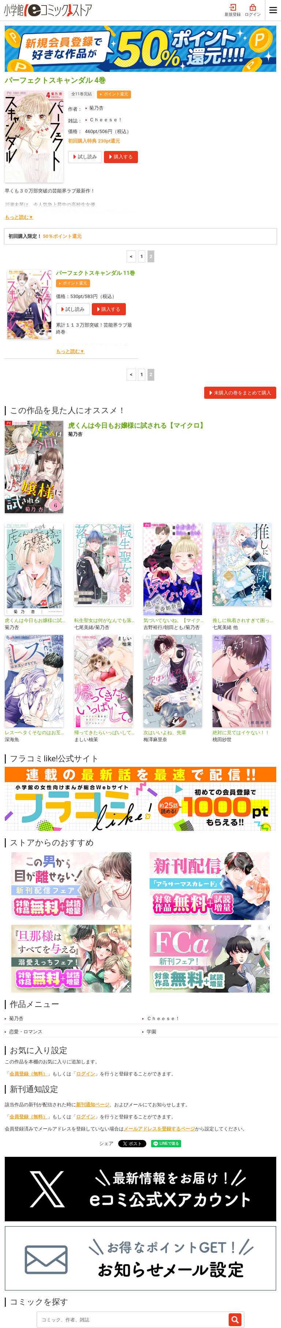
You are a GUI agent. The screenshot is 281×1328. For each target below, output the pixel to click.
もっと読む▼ (19, 156)
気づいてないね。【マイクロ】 (175, 559)
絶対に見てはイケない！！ (241, 671)
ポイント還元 (116, 33)
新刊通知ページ (92, 1043)
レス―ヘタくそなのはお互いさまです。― (36, 671)
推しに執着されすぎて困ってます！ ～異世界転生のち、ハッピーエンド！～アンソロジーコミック (244, 559)
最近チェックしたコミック (183, 1276)
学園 (151, 971)
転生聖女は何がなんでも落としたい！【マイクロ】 (106, 559)
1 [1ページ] (141, 195)
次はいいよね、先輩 (164, 671)
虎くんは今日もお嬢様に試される (36, 559)
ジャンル (109, 1276)
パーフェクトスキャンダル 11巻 (95, 212)
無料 (137, 1276)
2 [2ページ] (151, 195)
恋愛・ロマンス (25, 971)
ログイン (85, 1013)
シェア (106, 1082)
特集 (82, 1276)
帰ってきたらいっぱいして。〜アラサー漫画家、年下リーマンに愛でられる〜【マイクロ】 (106, 671)
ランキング (52, 1276)
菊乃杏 (96, 47)
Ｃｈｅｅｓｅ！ (106, 59)
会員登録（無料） (29, 1013)
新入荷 (19, 1276)
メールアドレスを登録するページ (159, 1068)
